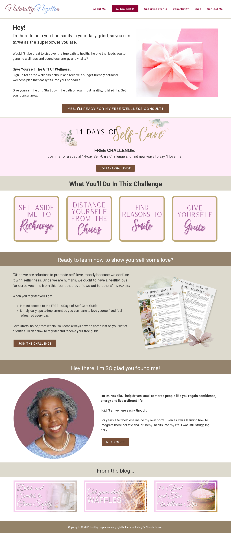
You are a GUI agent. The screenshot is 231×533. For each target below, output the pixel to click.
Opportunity (181, 9)
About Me (99, 9)
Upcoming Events (155, 9)
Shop (198, 9)
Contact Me (215, 9)
